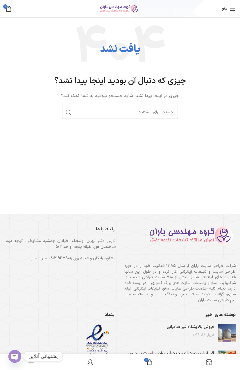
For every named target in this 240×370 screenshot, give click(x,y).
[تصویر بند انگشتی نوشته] (227, 333)
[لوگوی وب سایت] (120, 9)
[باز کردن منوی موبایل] (229, 9)
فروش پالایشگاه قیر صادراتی (190, 327)
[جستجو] (120, 112)
